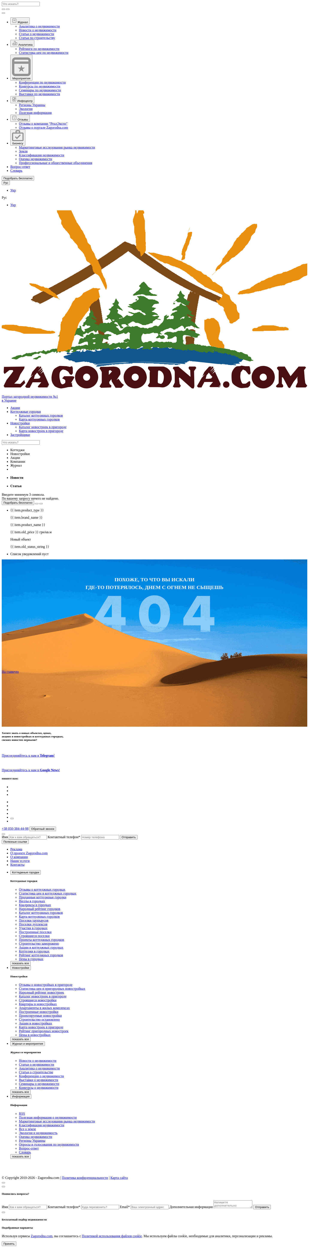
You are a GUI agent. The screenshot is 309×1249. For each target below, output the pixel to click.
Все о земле (27, 1129)
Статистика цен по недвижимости (43, 52)
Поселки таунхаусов (33, 920)
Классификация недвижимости (41, 155)
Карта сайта (119, 1178)
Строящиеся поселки (34, 936)
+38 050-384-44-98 (15, 828)
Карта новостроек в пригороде (41, 431)
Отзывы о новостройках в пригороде (46, 985)
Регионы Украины (32, 105)
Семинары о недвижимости (39, 1084)
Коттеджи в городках (34, 951)
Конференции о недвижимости (41, 1076)
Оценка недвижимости (35, 159)
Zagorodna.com (42, 1237)
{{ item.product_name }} (27, 525)
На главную (10, 671)
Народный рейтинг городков (39, 909)
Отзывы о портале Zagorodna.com (43, 127)
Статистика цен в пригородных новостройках (52, 988)
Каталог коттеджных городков (41, 415)
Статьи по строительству (37, 38)
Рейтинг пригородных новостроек (43, 1031)
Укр (13, 190)
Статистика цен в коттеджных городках (47, 893)
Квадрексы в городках (35, 905)
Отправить (129, 837)
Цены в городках (31, 959)
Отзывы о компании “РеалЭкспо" (43, 123)
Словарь (16, 170)
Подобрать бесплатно (17, 502)
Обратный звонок (42, 828)
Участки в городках (33, 928)
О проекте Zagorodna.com (29, 853)
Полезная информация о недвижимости (48, 1117)
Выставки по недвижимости (39, 94)
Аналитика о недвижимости (39, 26)
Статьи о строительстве (36, 1072)
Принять (9, 1245)
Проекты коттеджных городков (41, 940)
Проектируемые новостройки (40, 1015)
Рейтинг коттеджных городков (41, 955)
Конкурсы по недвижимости (39, 86)
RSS (22, 1113)
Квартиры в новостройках (38, 1004)
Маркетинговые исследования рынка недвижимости (57, 147)
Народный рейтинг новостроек (41, 992)
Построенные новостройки (38, 1012)
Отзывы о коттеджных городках (42, 889)
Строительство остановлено (39, 1019)
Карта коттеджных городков (39, 419)
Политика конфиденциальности (85, 1178)
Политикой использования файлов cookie (112, 1237)
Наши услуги (20, 861)
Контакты (17, 864)
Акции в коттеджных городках (41, 947)
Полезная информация (35, 113)
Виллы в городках (32, 901)
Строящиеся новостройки (37, 1000)
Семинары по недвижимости (40, 90)
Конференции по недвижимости (42, 82)
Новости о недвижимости (37, 30)
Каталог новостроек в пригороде (43, 427)
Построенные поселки (35, 932)
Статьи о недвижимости (36, 34)
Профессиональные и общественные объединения (55, 163)
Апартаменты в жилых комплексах (44, 1008)
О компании (19, 857)
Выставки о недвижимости (38, 1080)
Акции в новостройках (35, 1023)
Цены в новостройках (34, 1035)
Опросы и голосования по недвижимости (49, 1144)
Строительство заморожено (39, 943)
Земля (23, 151)
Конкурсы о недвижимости (38, 1087)
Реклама (16, 849)
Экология (26, 109)
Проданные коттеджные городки (42, 897)
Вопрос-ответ (20, 167)
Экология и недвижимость (38, 1133)
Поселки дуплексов (33, 924)
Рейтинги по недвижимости (39, 49)
